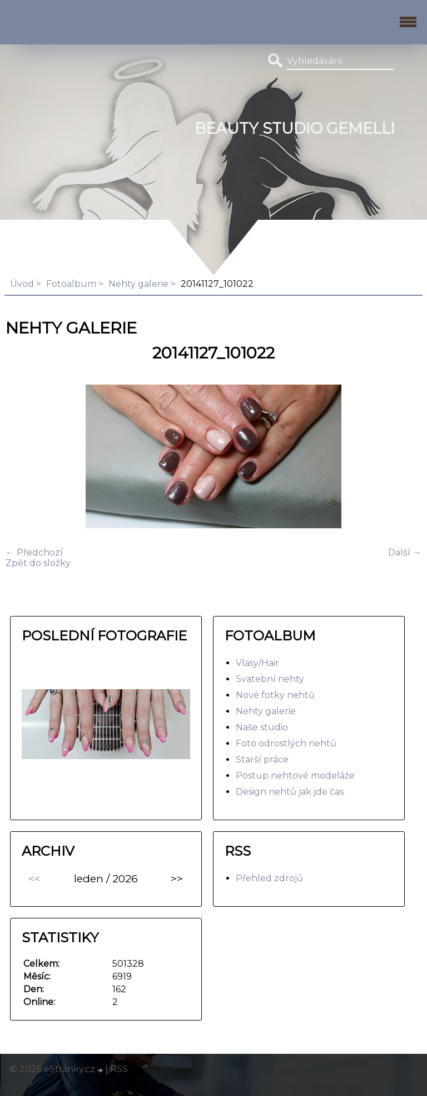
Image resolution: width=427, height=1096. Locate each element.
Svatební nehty (270, 679)
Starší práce (262, 759)
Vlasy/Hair (257, 663)
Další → (404, 552)
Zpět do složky (38, 563)
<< (34, 878)
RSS (119, 1069)
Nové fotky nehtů (275, 695)
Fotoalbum (71, 284)
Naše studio (262, 727)
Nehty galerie (138, 284)
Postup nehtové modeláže (295, 775)
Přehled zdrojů (269, 878)
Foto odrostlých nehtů (286, 743)
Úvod (22, 284)
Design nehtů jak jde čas (290, 791)
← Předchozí (34, 552)
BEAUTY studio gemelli (295, 128)
